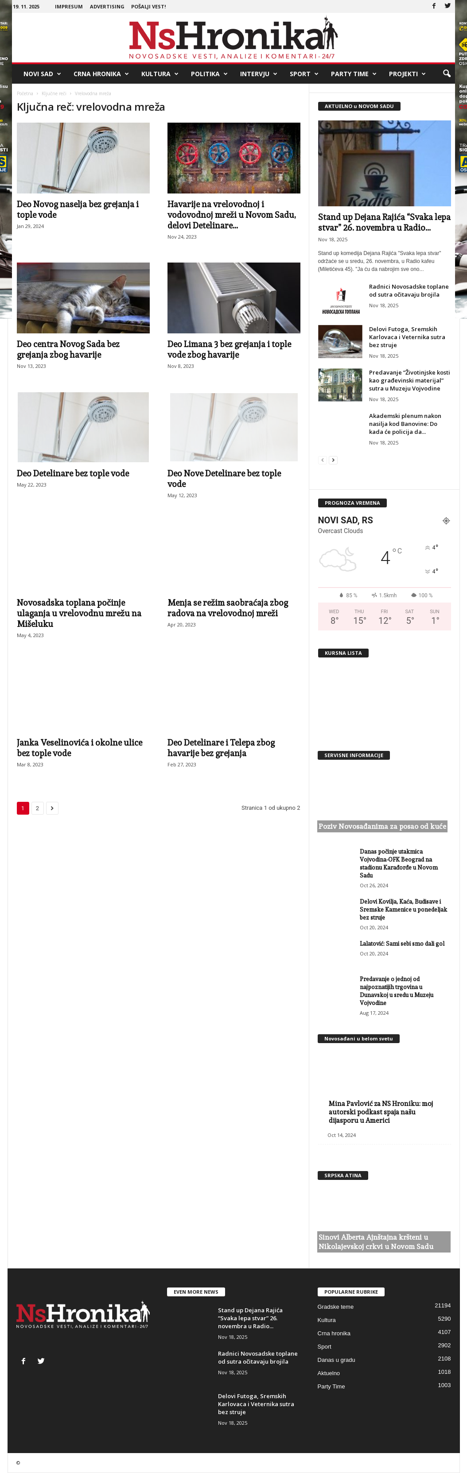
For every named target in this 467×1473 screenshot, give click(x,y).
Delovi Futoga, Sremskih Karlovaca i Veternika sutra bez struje (407, 337)
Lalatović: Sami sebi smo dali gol (402, 943)
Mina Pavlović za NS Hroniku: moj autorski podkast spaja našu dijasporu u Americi (381, 1112)
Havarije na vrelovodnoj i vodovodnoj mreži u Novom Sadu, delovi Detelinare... (231, 214)
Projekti (407, 74)
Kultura (160, 74)
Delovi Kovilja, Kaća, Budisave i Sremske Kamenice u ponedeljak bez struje (403, 909)
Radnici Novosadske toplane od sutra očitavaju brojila (409, 290)
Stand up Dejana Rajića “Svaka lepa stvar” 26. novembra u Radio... (250, 1318)
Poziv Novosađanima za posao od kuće (382, 826)
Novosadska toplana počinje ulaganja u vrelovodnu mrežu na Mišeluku (79, 613)
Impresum (69, 6)
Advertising (107, 6)
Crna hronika (101, 74)
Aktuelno (329, 1373)
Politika (209, 74)
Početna (25, 93)
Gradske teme (336, 1306)
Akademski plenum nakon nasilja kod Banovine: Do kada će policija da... (405, 424)
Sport (304, 74)
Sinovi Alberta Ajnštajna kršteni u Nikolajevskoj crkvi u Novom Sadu (376, 1242)
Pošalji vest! (148, 6)
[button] (446, 74)
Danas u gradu (336, 1360)
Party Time (354, 74)
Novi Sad (42, 74)
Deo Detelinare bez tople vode (73, 473)
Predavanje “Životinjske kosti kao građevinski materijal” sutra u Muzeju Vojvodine (409, 380)
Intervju (258, 74)
